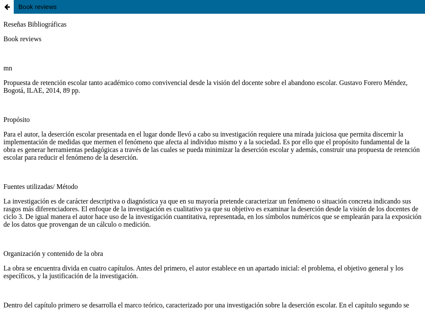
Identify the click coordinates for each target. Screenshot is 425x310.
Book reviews (37, 6)
